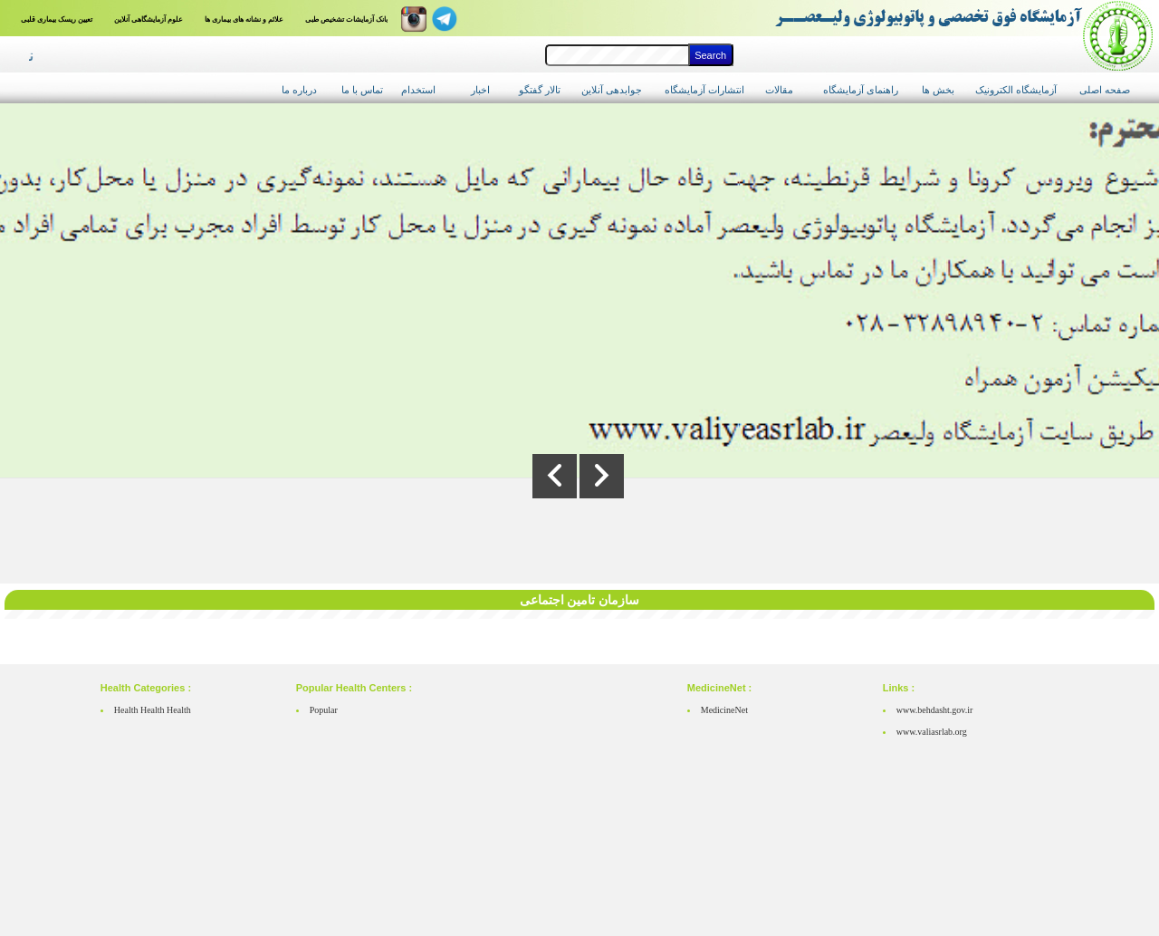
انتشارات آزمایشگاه (704, 89)
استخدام (418, 89)
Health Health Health (152, 710)
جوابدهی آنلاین (611, 89)
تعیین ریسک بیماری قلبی (56, 19)
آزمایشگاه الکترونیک (1016, 89)
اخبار (480, 89)
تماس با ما (362, 89)
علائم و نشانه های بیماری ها (244, 19)
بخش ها (938, 89)
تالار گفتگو (539, 89)
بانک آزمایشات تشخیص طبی (346, 19)
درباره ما (299, 89)
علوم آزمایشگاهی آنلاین (148, 19)
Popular (324, 710)
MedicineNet (724, 710)
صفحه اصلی (1104, 89)
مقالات (779, 89)
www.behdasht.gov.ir (934, 710)
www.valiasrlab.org (931, 732)
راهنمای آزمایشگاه (860, 89)
